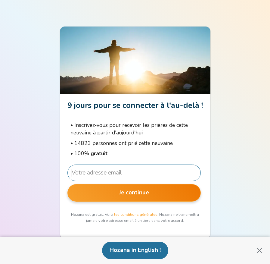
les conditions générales (135, 214)
